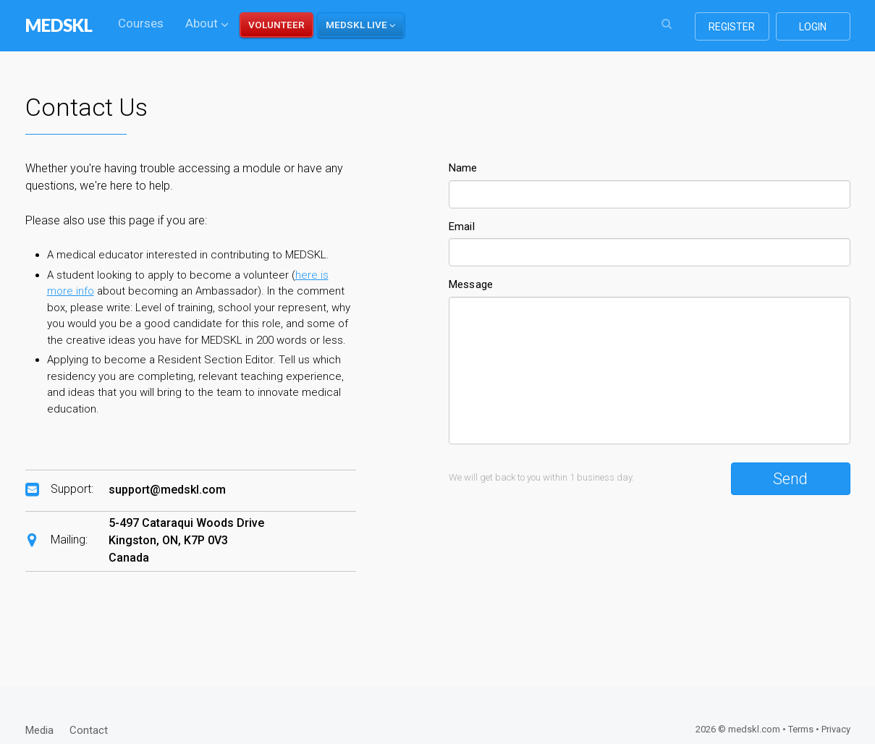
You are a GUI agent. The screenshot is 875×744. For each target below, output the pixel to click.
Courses (141, 23)
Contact (88, 730)
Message (471, 284)
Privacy (835, 729)
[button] (361, 25)
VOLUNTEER (276, 24)
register (732, 27)
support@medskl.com (167, 489)
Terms (800, 729)
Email (462, 226)
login (813, 27)
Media (39, 730)
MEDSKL (59, 24)
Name (463, 167)
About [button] (207, 23)
